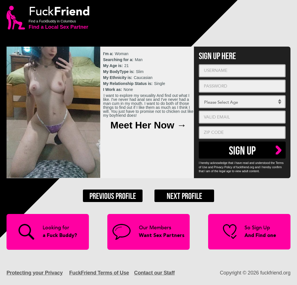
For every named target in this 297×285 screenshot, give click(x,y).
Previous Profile (112, 196)
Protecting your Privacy (35, 273)
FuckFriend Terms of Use (99, 273)
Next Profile (184, 196)
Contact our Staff (154, 273)
